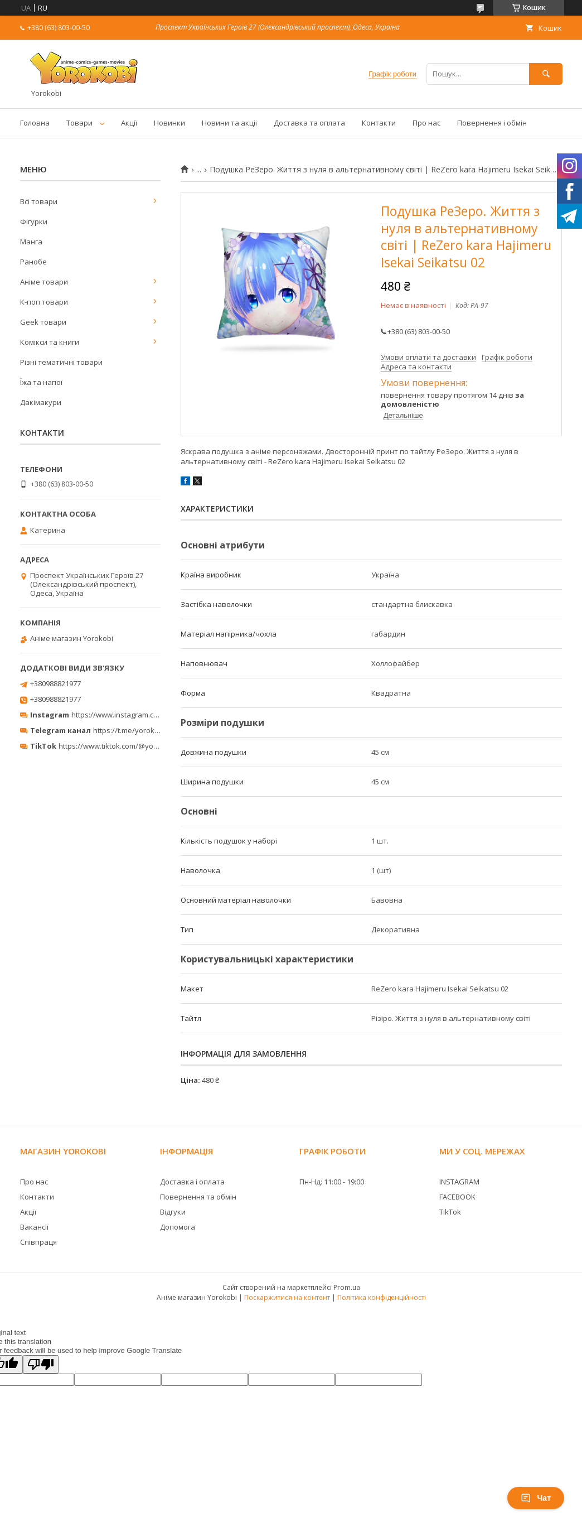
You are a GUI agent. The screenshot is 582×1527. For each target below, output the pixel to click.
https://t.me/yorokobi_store (139, 730)
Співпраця (38, 1242)
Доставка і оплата (192, 1182)
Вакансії (34, 1227)
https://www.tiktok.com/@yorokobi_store (127, 746)
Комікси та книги (49, 342)
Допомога (177, 1227)
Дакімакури (40, 402)
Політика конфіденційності (381, 1297)
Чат (536, 1498)
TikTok (450, 1212)
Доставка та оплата (309, 123)
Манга (31, 242)
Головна (35, 123)
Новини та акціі (229, 123)
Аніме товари (44, 282)
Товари (79, 123)
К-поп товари (44, 302)
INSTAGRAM (459, 1182)
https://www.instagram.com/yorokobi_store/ (146, 715)
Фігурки (33, 221)
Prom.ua (346, 1287)
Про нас (426, 123)
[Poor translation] (41, 1364)
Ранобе (33, 262)
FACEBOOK (457, 1197)
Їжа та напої (41, 382)
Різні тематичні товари (61, 362)
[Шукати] (545, 74)
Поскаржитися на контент (287, 1297)
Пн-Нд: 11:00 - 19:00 (331, 1182)
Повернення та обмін (198, 1197)
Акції (129, 123)
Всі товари (38, 201)
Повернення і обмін (492, 123)
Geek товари (43, 322)
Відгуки (173, 1212)
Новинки (169, 123)
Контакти (379, 123)
